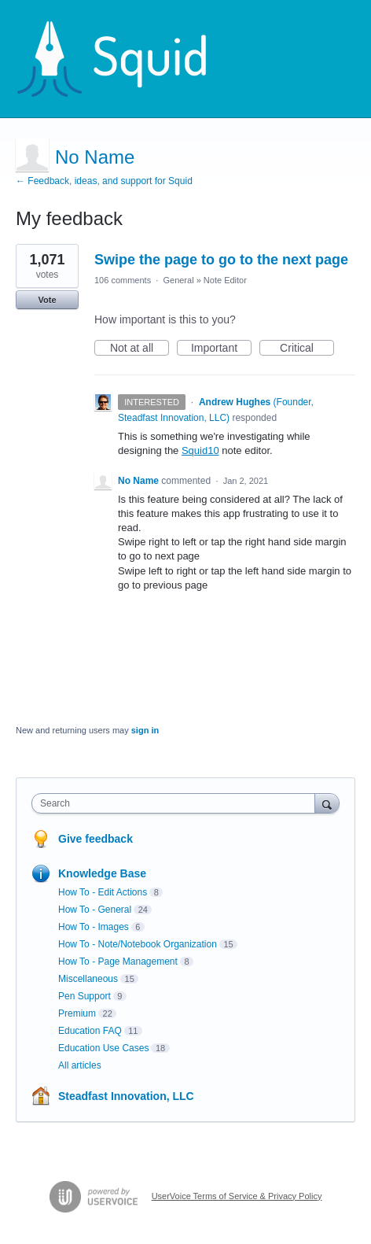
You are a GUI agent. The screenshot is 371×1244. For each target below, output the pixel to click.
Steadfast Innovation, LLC (126, 1096)
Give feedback (95, 838)
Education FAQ (90, 1030)
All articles (79, 1065)
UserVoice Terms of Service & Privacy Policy (237, 1196)
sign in (145, 730)
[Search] (327, 803)
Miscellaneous (88, 978)
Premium (77, 1013)
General (178, 280)
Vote (47, 300)
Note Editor (225, 280)
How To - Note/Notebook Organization (137, 944)
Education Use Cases (103, 1048)
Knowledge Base (102, 873)
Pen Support (84, 996)
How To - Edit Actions (102, 892)
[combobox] (176, 803)
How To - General (94, 909)
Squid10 (200, 450)
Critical (307, 348)
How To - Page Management (118, 961)
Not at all (139, 348)
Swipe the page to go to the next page (221, 260)
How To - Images (93, 926)
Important (221, 348)
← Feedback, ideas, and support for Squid (104, 180)
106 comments (122, 280)
